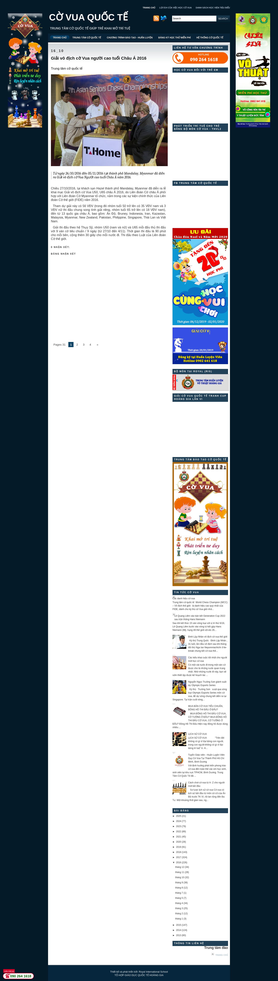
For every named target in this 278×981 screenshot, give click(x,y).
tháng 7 (179, 893)
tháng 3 (179, 908)
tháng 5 (179, 898)
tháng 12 (179, 867)
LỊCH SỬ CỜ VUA (197, 734)
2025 (178, 816)
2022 (178, 831)
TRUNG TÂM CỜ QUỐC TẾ (86, 37)
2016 (178, 862)
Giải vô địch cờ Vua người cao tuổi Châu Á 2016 (98, 58)
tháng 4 (179, 903)
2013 (178, 935)
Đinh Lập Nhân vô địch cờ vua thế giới (207, 636)
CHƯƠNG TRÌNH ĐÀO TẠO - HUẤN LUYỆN (130, 37)
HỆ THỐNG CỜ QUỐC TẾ (209, 37)
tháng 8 (179, 887)
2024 (178, 821)
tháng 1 (179, 918)
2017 (178, 857)
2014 (178, 930)
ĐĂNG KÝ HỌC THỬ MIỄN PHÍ (174, 37)
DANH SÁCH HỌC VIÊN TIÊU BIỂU (213, 7)
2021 (178, 836)
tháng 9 (179, 882)
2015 (178, 925)
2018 (178, 852)
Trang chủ (221, 955)
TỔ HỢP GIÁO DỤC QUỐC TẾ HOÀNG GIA (139, 975)
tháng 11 (179, 872)
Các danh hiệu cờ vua (184, 598)
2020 (178, 842)
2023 (178, 826)
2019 (178, 847)
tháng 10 (179, 877)
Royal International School (153, 971)
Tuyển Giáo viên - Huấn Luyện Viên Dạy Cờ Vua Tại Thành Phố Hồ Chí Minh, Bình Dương (206, 758)
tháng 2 (179, 913)
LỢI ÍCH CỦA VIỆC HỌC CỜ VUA (175, 7)
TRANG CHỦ (149, 7)
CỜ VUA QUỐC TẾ (88, 17)
